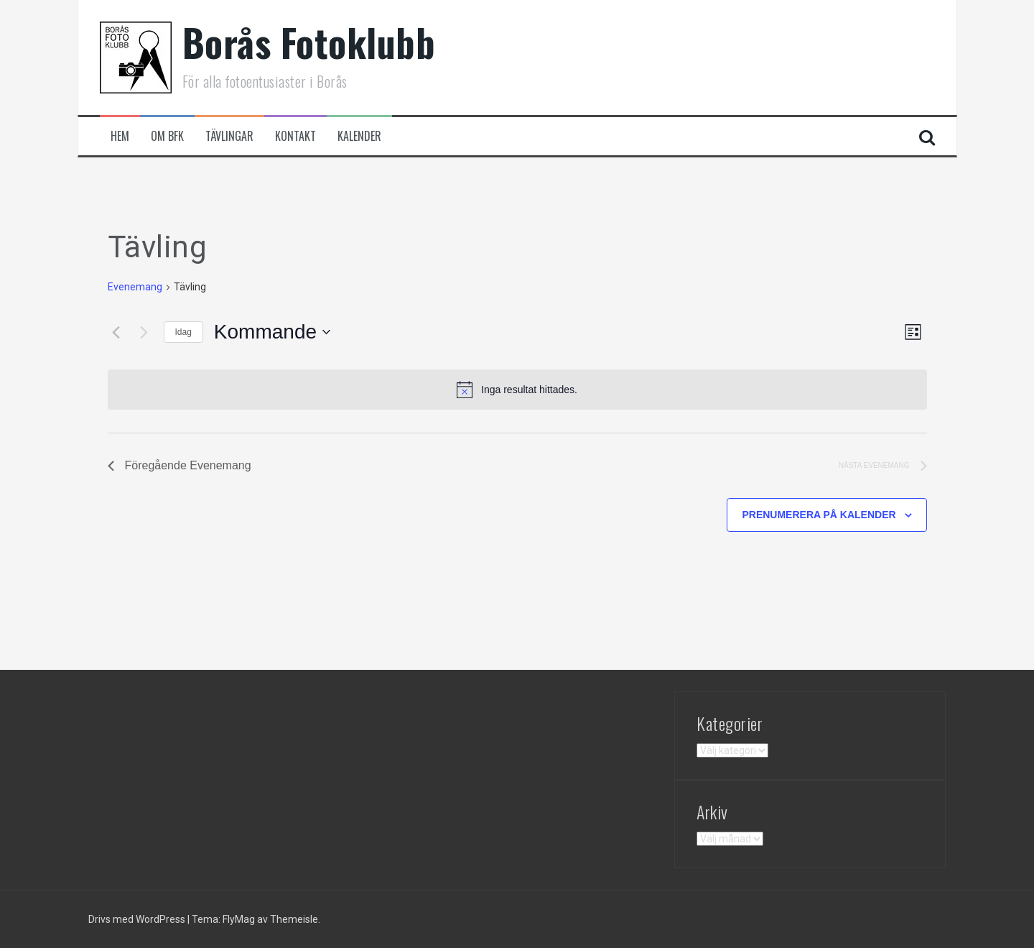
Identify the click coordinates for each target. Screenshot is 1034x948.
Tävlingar (229, 136)
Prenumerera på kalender (818, 514)
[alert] (517, 389)
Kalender (359, 136)
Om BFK (167, 136)
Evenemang (135, 287)
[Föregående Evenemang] (116, 332)
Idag (183, 332)
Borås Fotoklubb (309, 42)
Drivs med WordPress (137, 919)
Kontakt (295, 136)
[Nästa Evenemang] (144, 332)
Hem (120, 136)
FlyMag (239, 919)
